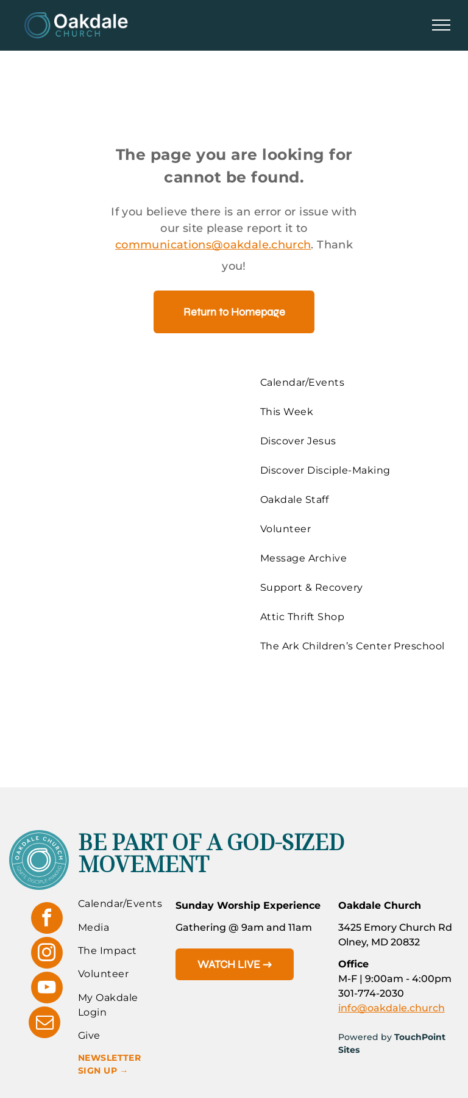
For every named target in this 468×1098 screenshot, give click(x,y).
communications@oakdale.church (213, 244)
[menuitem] (355, 382)
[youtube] (47, 989)
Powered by (365, 1036)
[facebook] (47, 919)
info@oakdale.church (391, 1008)
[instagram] (47, 954)
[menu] (441, 25)
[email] (44, 1023)
